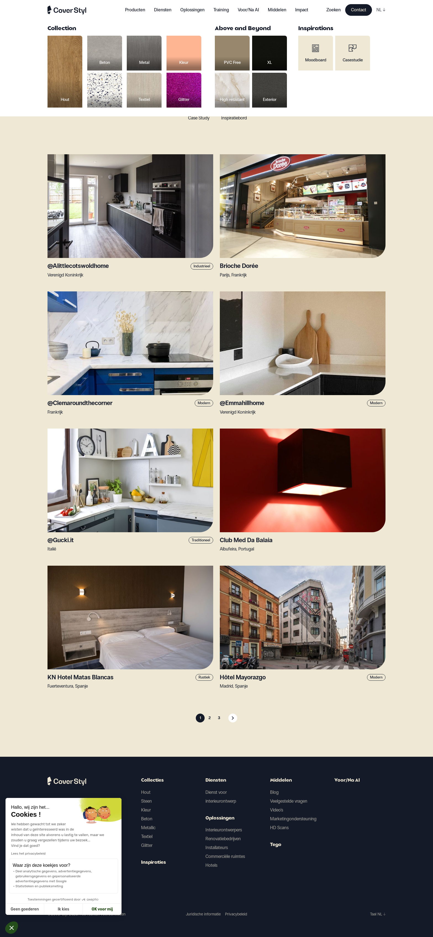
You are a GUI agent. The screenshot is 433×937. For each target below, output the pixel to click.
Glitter (146, 845)
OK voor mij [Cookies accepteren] (70, 909)
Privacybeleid (236, 914)
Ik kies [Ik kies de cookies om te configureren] (32, 909)
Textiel (146, 836)
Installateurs (216, 847)
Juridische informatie (203, 914)
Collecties (152, 780)
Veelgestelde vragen (288, 801)
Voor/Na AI (248, 9)
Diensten (162, 9)
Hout (146, 792)
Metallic (148, 827)
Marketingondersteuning (293, 818)
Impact (301, 9)
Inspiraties (153, 862)
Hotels (211, 865)
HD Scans (279, 827)
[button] (11, 927)
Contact (358, 9)
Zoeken (333, 9)
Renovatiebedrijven (223, 838)
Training (221, 9)
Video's (276, 810)
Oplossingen (219, 818)
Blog (274, 792)
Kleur (146, 810)
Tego (275, 845)
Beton (146, 818)
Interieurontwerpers (223, 829)
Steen (146, 801)
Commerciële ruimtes (225, 856)
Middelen (281, 780)
